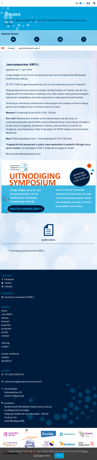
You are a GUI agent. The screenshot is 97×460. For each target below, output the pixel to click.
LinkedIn (8, 286)
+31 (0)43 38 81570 (14, 374)
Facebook (9, 279)
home (4, 311)
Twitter (8, 283)
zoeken (5, 346)
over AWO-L (7, 314)
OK (58, 455)
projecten (6, 325)
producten (6, 328)
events (4, 332)
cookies (5, 357)
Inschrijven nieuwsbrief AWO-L (19, 297)
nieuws (4, 318)
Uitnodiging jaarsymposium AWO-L (28, 251)
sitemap (5, 343)
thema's (5, 321)
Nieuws (11, 48)
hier (82, 144)
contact (5, 336)
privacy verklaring (10, 354)
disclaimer (6, 361)
